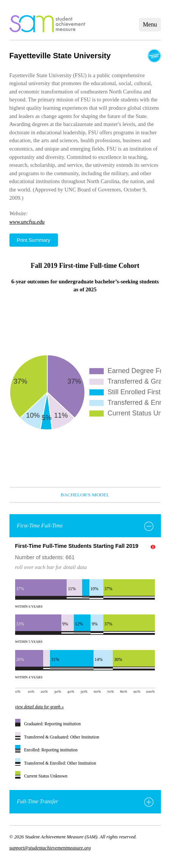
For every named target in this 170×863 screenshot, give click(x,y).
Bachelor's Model (85, 495)
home (47, 23)
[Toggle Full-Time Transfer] (148, 802)
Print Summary (33, 240)
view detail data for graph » (39, 706)
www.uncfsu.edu (27, 222)
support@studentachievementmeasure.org (50, 848)
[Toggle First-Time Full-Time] (148, 526)
